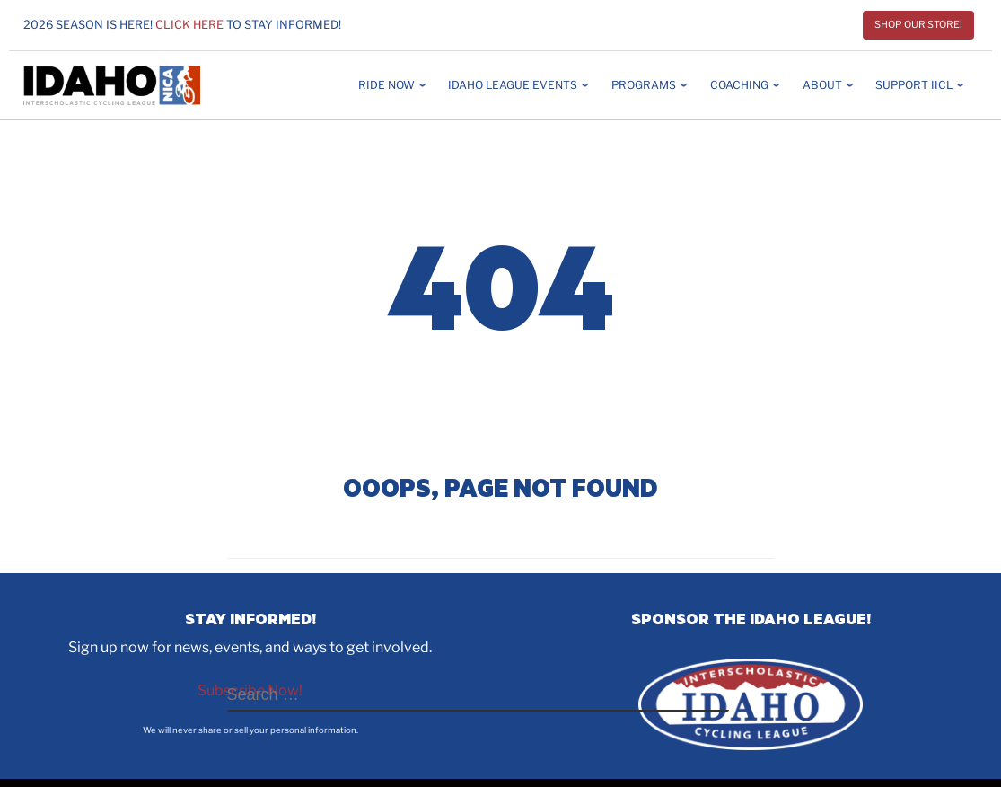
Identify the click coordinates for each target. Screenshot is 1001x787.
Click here (189, 24)
